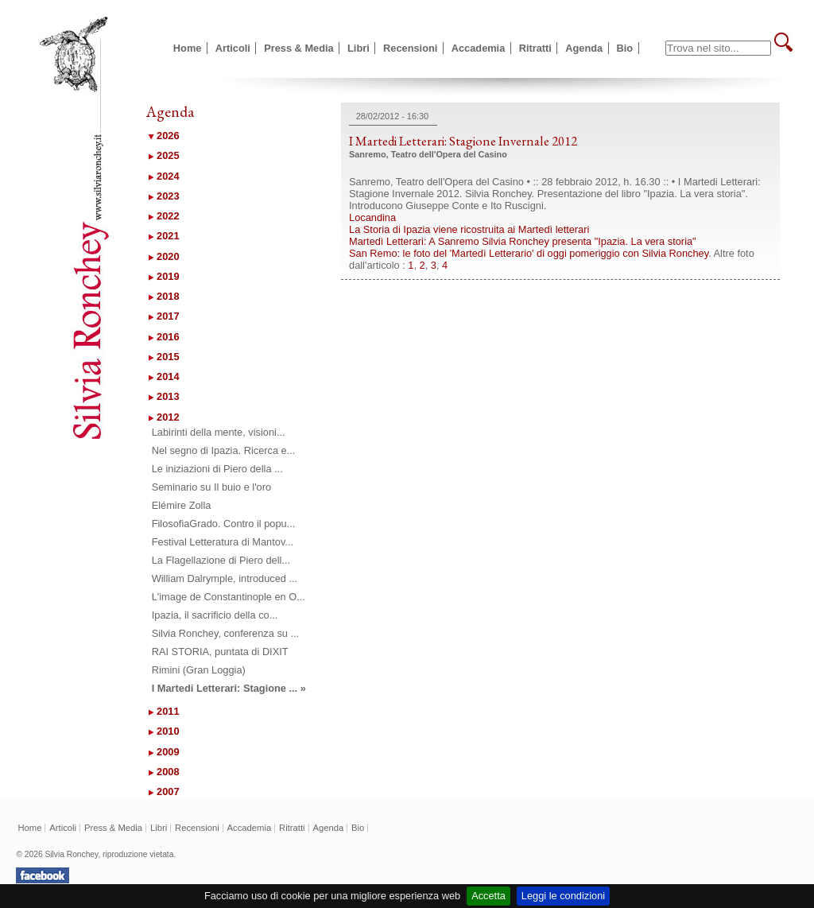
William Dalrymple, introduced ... (224, 578)
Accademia (479, 48)
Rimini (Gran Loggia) (199, 670)
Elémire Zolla (181, 505)
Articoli (232, 48)
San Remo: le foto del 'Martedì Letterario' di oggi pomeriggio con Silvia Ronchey (528, 253)
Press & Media (299, 48)
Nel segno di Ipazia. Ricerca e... (224, 450)
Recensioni (410, 48)
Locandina (372, 217)
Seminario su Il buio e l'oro (211, 487)
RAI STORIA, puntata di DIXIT (220, 652)
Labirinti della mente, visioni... (218, 432)
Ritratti (535, 48)
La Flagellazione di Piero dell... (221, 560)
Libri (358, 48)
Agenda (584, 48)
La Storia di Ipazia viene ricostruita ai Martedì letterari (469, 229)
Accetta (488, 896)
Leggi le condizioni (563, 896)
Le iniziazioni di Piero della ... (217, 469)
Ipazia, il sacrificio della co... (215, 615)
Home (187, 48)
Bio (625, 48)
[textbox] (718, 48)
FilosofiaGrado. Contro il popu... (224, 524)
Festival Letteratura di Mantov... (222, 542)
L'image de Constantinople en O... (228, 597)
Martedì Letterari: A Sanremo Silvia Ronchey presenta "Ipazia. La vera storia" (522, 241)
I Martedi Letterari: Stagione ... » (229, 688)
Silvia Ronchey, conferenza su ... (225, 633)
